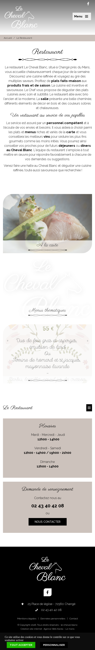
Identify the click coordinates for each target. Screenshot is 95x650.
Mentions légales (26, 618)
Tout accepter (21, 644)
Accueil (8, 38)
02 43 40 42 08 (47, 506)
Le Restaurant (24, 38)
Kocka (60, 629)
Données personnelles (52, 618)
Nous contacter (47, 521)
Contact (73, 618)
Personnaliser (54, 644)
